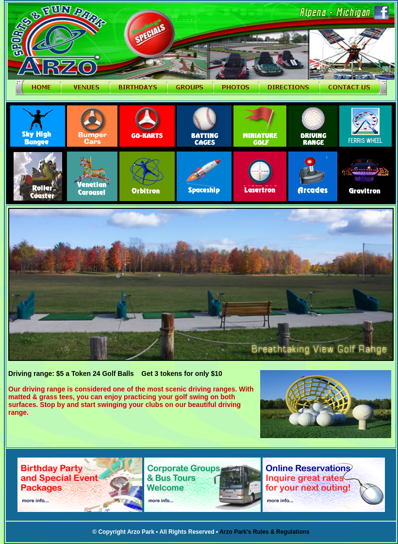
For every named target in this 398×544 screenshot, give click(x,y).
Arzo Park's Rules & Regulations (264, 531)
